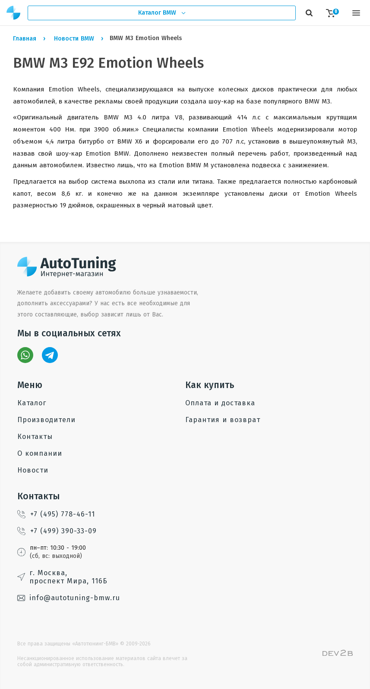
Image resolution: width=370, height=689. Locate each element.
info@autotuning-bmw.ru (68, 598)
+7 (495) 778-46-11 (56, 514)
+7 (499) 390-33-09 (57, 531)
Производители (46, 420)
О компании (39, 453)
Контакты (35, 436)
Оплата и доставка (220, 403)
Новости (32, 470)
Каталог (31, 403)
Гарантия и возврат (222, 420)
